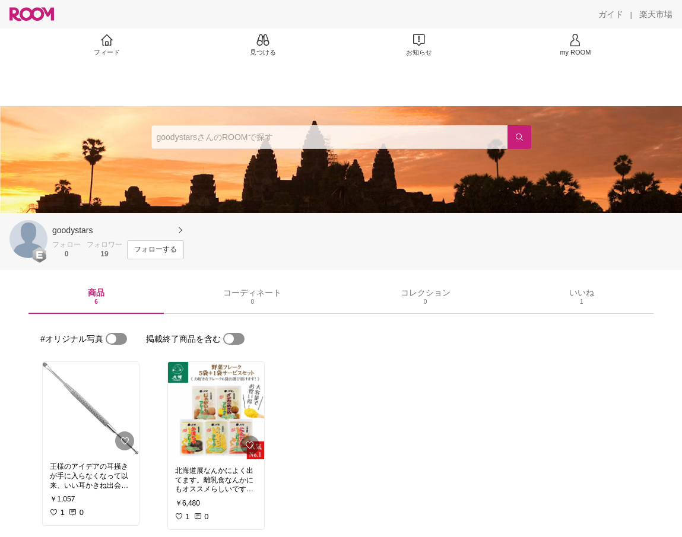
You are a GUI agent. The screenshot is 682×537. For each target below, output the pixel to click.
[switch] (116, 339)
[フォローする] (155, 249)
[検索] (519, 137)
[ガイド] (610, 14)
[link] (91, 408)
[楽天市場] (656, 14)
